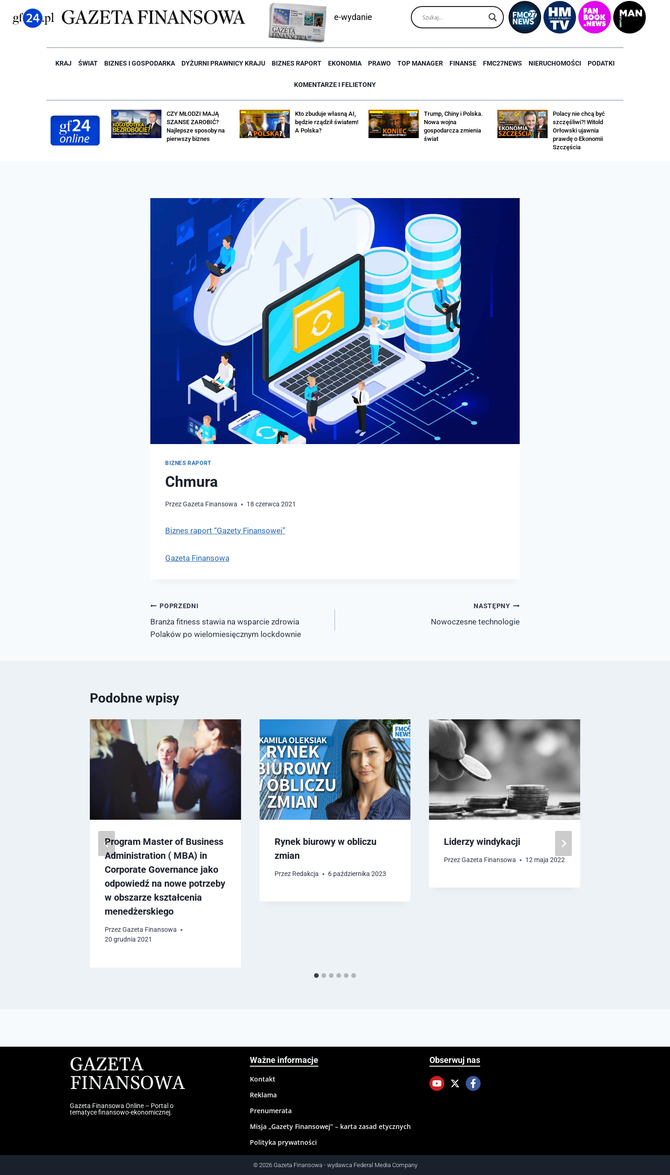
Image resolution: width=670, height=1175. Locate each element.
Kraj (63, 63)
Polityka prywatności (283, 1142)
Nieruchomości (555, 63)
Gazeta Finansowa (210, 504)
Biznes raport (297, 63)
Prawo (379, 63)
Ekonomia (345, 63)
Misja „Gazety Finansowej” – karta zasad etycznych (330, 1126)
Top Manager (420, 63)
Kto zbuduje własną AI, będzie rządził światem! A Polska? (326, 122)
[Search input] (453, 17)
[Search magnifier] (492, 17)
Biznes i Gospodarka (139, 63)
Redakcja (305, 873)
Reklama (263, 1094)
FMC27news (502, 63)
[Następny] (563, 843)
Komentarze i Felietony (335, 84)
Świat (88, 63)
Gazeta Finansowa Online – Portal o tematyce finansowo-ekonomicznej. (122, 1109)
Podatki (601, 63)
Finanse (462, 63)
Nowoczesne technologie (431, 613)
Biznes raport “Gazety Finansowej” (225, 530)
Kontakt (262, 1079)
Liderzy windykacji (482, 841)
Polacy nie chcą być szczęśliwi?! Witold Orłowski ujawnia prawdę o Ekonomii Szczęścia (579, 130)
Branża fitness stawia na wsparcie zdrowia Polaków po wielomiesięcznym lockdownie (238, 619)
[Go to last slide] (106, 843)
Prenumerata (271, 1110)
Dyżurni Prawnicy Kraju (223, 63)
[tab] (316, 975)
